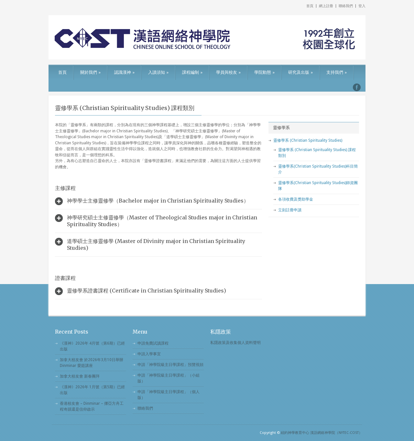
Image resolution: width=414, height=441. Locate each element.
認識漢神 (124, 72)
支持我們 (336, 72)
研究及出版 (300, 72)
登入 (361, 6)
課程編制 (192, 72)
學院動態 (264, 72)
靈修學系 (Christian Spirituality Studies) (307, 140)
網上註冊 (326, 6)
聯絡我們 (346, 6)
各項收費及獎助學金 (295, 199)
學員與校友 (228, 72)
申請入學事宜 (149, 354)
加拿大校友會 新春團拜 (80, 376)
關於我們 (90, 72)
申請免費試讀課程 (153, 343)
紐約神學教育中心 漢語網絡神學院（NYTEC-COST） (321, 433)
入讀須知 (158, 72)
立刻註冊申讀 (289, 210)
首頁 (309, 6)
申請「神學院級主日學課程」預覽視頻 (170, 364)
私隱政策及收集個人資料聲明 (235, 342)
